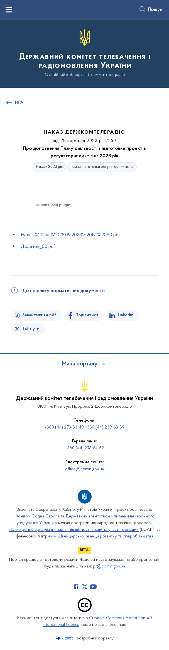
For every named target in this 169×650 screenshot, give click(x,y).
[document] (53, 224)
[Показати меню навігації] (9, 9)
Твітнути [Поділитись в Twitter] (31, 329)
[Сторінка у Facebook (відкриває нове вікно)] (76, 586)
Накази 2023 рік (49, 167)
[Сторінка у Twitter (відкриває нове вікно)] (84, 586)
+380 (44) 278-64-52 (84, 448)
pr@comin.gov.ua (109, 566)
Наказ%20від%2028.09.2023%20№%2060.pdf (70, 235)
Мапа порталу (80, 364)
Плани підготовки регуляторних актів (102, 167)
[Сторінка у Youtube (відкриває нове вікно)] (93, 586)
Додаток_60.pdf (38, 246)
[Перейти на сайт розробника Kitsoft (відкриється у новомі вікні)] (65, 638)
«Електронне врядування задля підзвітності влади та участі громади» (74, 529)
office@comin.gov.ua (84, 469)
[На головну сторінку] (84, 53)
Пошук (155, 9)
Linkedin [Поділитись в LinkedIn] (125, 315)
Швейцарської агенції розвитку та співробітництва (105, 536)
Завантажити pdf (39, 315)
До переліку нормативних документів (64, 290)
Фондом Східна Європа (37, 516)
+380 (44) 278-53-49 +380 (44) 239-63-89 (84, 427)
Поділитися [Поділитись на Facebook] (86, 315)
